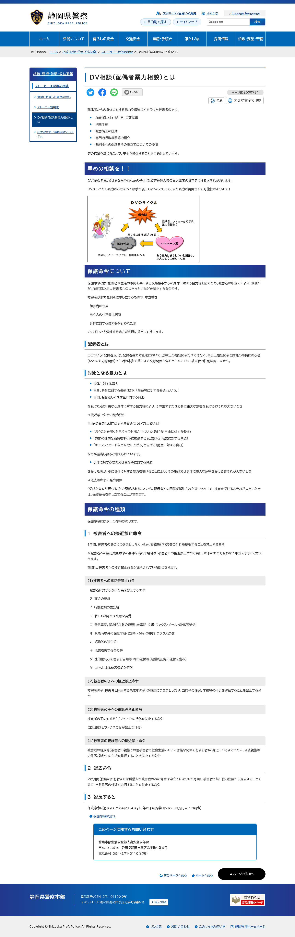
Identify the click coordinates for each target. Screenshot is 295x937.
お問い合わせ (180, 926)
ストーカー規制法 (48, 107)
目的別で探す (157, 22)
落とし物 (192, 39)
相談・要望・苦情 (250, 39)
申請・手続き (162, 39)
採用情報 (221, 39)
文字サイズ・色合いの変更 (179, 13)
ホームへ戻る (204, 875)
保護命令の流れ (104, 816)
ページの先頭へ (243, 873)
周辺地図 (160, 902)
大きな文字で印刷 (247, 100)
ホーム (44, 39)
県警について (74, 39)
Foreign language (246, 13)
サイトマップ (188, 22)
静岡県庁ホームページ (250, 926)
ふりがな (212, 13)
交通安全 (132, 39)
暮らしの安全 (103, 39)
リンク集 (156, 926)
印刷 (219, 100)
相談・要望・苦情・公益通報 (79, 51)
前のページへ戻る (175, 875)
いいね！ (135, 92)
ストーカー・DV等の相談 (117, 51)
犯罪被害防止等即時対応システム (55, 134)
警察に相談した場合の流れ (54, 97)
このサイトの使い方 (212, 926)
